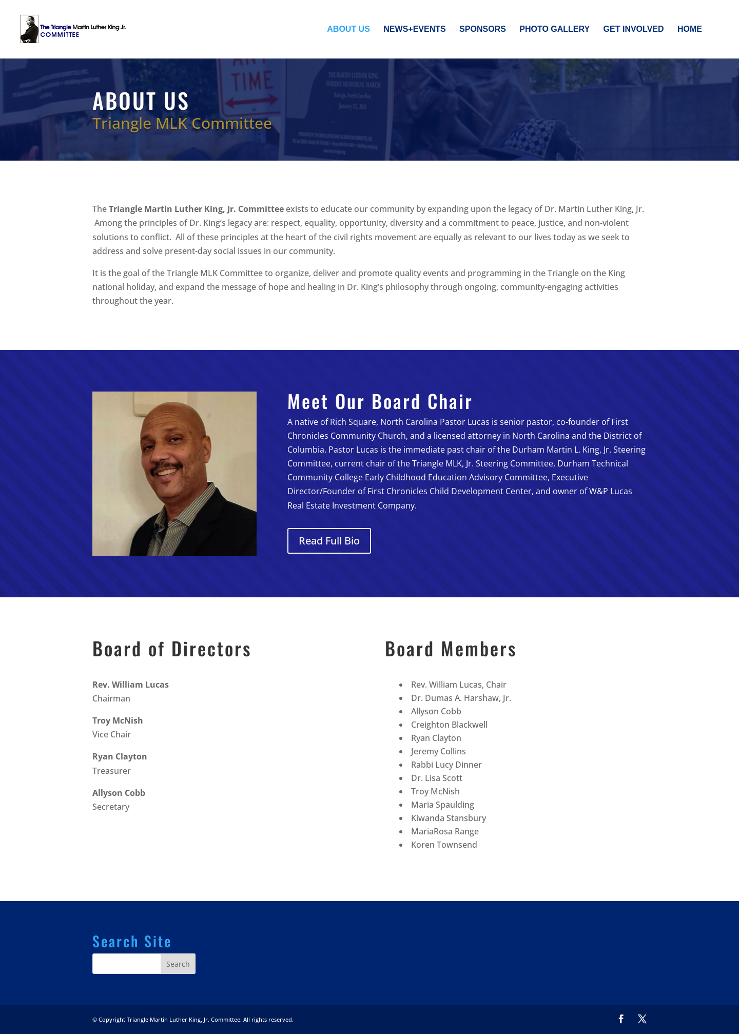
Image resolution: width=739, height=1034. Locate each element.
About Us (348, 29)
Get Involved (634, 29)
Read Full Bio (329, 541)
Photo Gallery (554, 29)
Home (689, 29)
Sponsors (482, 29)
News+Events (414, 29)
